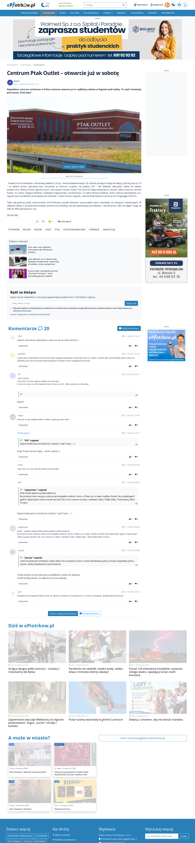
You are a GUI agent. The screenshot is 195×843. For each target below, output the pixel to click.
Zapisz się (131, 296)
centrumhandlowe (74, 222)
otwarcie (94, 222)
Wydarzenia (48, 12)
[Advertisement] (165, 114)
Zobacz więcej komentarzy (63, 606)
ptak (57, 222)
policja (28, 834)
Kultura (74, 12)
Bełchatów (21, 839)
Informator (168, 12)
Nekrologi (157, 5)
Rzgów (38, 222)
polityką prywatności (22, 303)
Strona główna (29, 12)
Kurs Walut (141, 5)
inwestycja (109, 222)
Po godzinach (91, 12)
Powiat (107, 12)
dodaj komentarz (129, 321)
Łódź (48, 222)
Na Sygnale (14, 834)
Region (121, 12)
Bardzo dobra (66, 5)
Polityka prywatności (65, 832)
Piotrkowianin (23, 426)
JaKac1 (17, 81)
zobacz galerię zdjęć (74, 166)
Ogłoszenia (137, 12)
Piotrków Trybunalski (20, 828)
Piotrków (13, 222)
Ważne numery (62, 827)
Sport (62, 12)
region (27, 222)
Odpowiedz (23, 338)
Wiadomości (39, 65)
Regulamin (60, 837)
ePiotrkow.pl (12, 65)
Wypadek (40, 834)
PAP (10, 839)
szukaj (183, 829)
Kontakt (152, 12)
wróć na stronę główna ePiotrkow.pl (143, 731)
